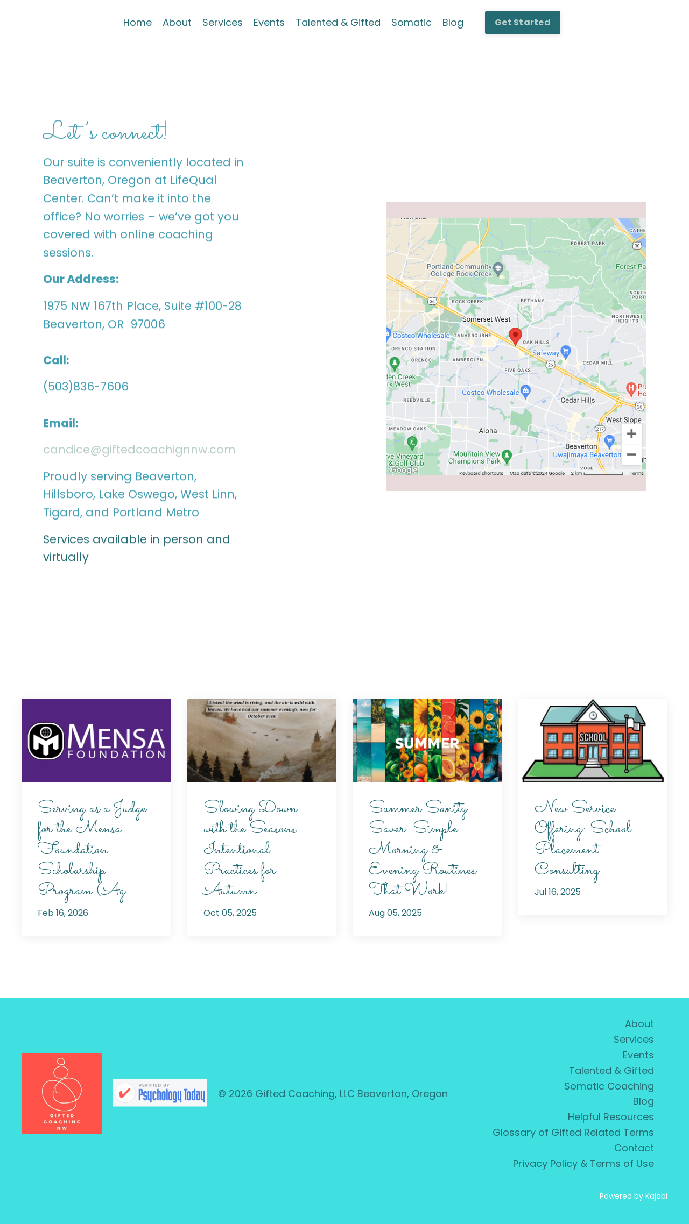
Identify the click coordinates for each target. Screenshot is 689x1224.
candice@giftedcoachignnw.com (139, 451)
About (177, 22)
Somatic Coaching (609, 1086)
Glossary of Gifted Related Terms (573, 1132)
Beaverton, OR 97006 (104, 325)
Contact (634, 1148)
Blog (452, 22)
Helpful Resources (611, 1116)
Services (222, 22)
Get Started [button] (523, 22)
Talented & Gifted (338, 22)
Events (269, 22)
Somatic (411, 22)
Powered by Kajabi (633, 1196)
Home (137, 22)
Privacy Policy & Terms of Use (583, 1163)
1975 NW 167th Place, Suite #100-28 (142, 307)
